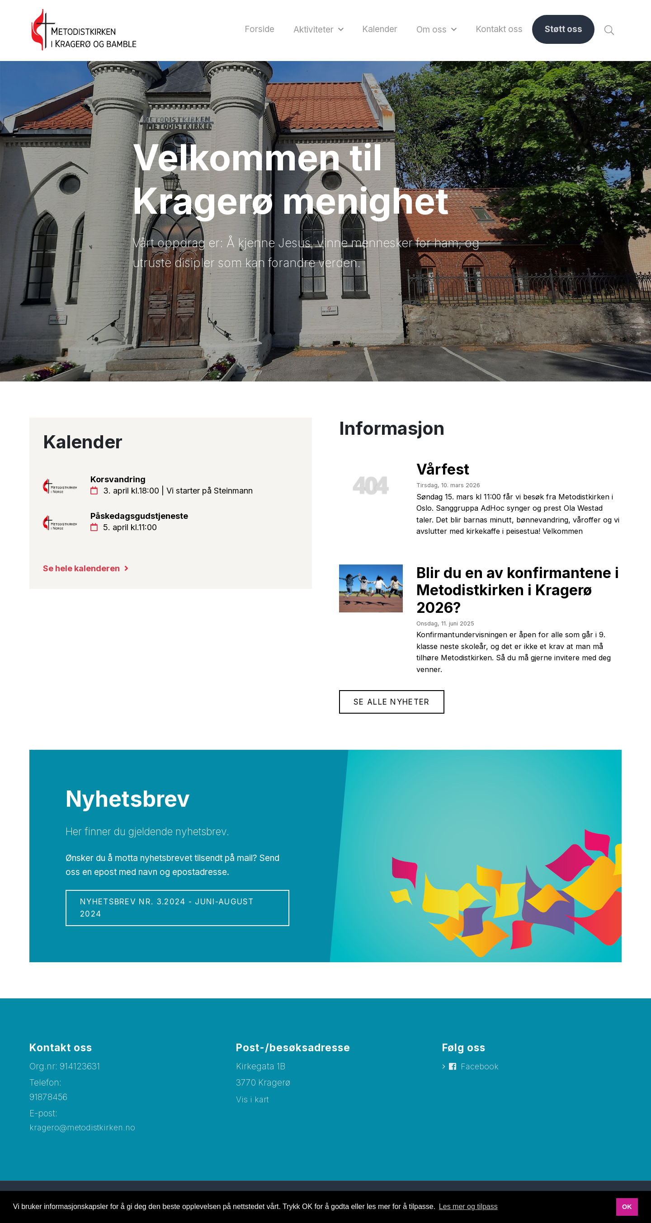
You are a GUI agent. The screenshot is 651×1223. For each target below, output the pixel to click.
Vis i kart (253, 1113)
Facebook (480, 1081)
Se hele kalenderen (84, 572)
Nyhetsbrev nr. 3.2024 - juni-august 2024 (172, 921)
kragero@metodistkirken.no (85, 1141)
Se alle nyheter (394, 714)
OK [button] (627, 1206)
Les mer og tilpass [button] (468, 1206)
